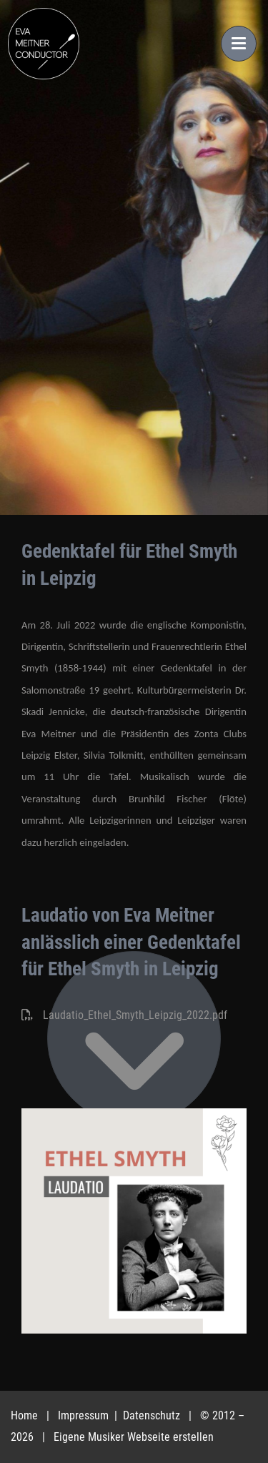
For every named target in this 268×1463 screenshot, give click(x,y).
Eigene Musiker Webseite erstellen (134, 1437)
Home (24, 1415)
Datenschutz (153, 1415)
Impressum (84, 1415)
